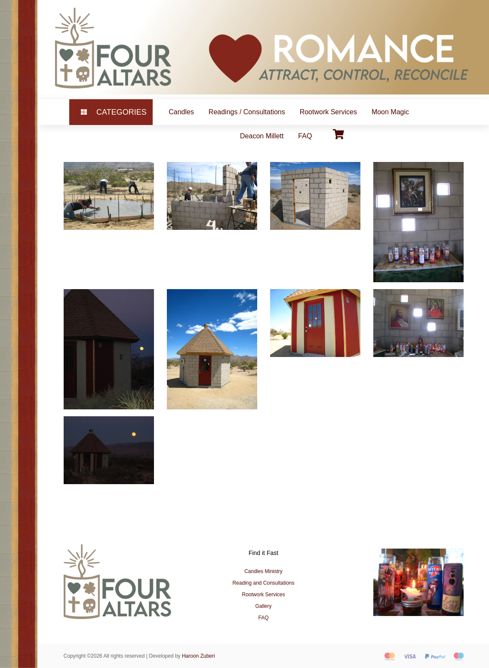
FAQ (305, 136)
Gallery (263, 606)
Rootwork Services (328, 112)
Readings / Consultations (247, 112)
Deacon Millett (261, 136)
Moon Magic (390, 112)
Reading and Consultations (263, 583)
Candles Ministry (263, 571)
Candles (181, 112)
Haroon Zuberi (198, 656)
